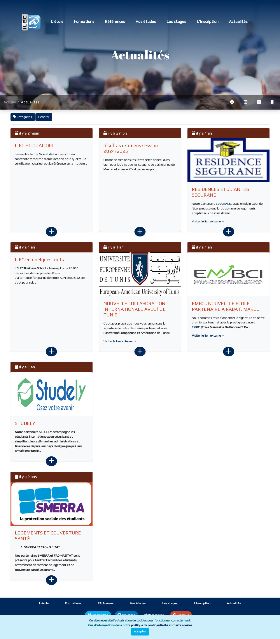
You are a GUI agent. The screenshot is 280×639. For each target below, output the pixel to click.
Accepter (140, 631)
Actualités (238, 21)
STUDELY (25, 423)
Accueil (10, 102)
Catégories (22, 117)
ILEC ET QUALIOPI (34, 145)
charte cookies (182, 625)
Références (115, 21)
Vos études (146, 21)
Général (43, 117)
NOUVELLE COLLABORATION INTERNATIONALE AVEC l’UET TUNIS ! (136, 309)
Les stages (176, 21)
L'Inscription (208, 21)
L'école (57, 21)
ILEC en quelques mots (39, 259)
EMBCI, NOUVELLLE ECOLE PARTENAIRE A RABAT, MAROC (225, 306)
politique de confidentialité (149, 625)
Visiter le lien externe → (208, 221)
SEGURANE (223, 203)
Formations (84, 21)
